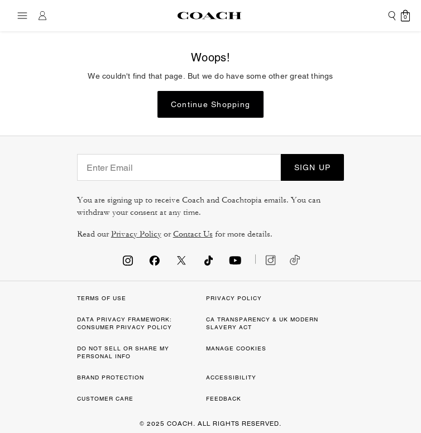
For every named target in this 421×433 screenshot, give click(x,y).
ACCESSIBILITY (231, 377)
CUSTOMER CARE (105, 398)
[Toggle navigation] (19, 15)
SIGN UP (312, 167)
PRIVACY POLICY (234, 298)
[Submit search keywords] (392, 15)
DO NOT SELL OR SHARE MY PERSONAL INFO (123, 352)
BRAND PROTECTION (110, 377)
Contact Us (193, 234)
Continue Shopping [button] (210, 104)
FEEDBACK (223, 398)
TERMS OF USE (101, 298)
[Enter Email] (179, 167)
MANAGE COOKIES (236, 348)
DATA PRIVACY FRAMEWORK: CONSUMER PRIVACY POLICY (124, 323)
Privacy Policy (136, 234)
